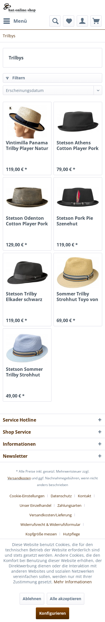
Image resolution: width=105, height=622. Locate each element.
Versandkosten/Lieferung (50, 514)
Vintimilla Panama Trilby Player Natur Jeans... (27, 145)
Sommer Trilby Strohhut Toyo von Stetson (77, 296)
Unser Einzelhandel (35, 505)
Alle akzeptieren (65, 598)
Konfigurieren (52, 613)
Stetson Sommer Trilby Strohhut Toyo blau (24, 372)
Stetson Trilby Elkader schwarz (24, 296)
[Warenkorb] (96, 21)
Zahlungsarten (69, 505)
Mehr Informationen (73, 581)
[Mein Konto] (82, 21)
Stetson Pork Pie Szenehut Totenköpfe (75, 220)
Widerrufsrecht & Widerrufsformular (50, 524)
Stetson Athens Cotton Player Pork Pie (78, 145)
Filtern (15, 77)
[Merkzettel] (68, 21)
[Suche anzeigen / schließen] (54, 21)
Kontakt (84, 495)
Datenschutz (61, 495)
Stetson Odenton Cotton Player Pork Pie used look (27, 220)
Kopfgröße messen (41, 534)
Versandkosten (19, 478)
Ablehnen (32, 598)
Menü (15, 20)
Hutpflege (71, 534)
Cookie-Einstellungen (27, 495)
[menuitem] (15, 21)
